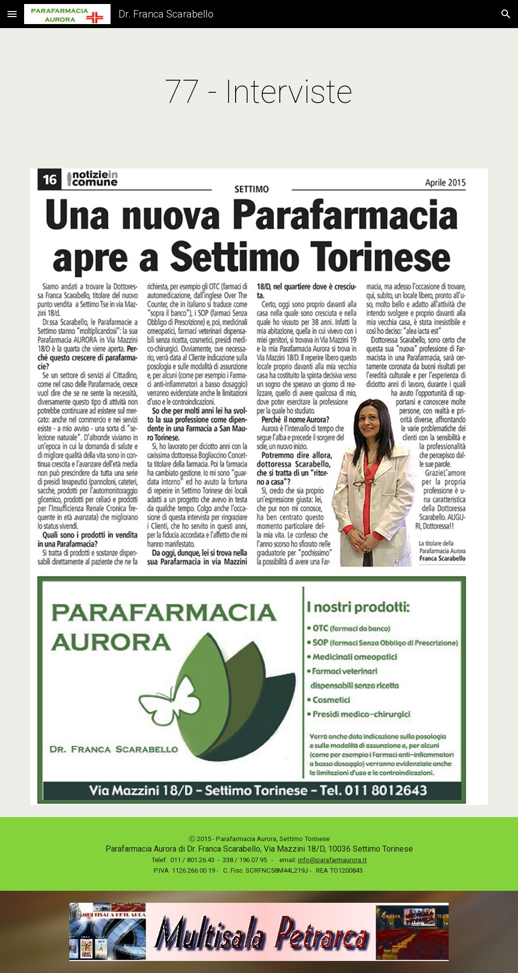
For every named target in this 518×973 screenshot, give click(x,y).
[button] (12, 14)
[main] (259, 92)
